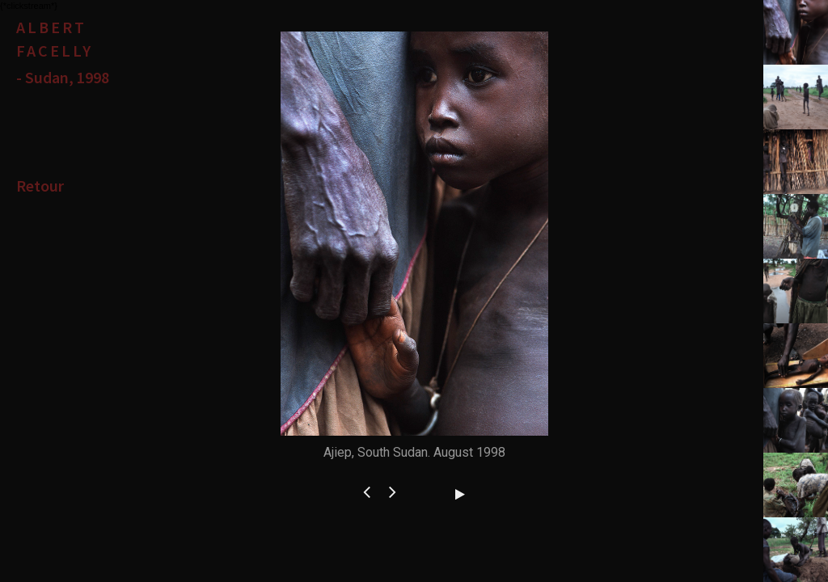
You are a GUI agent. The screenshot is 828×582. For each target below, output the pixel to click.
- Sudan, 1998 (62, 77)
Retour (40, 185)
